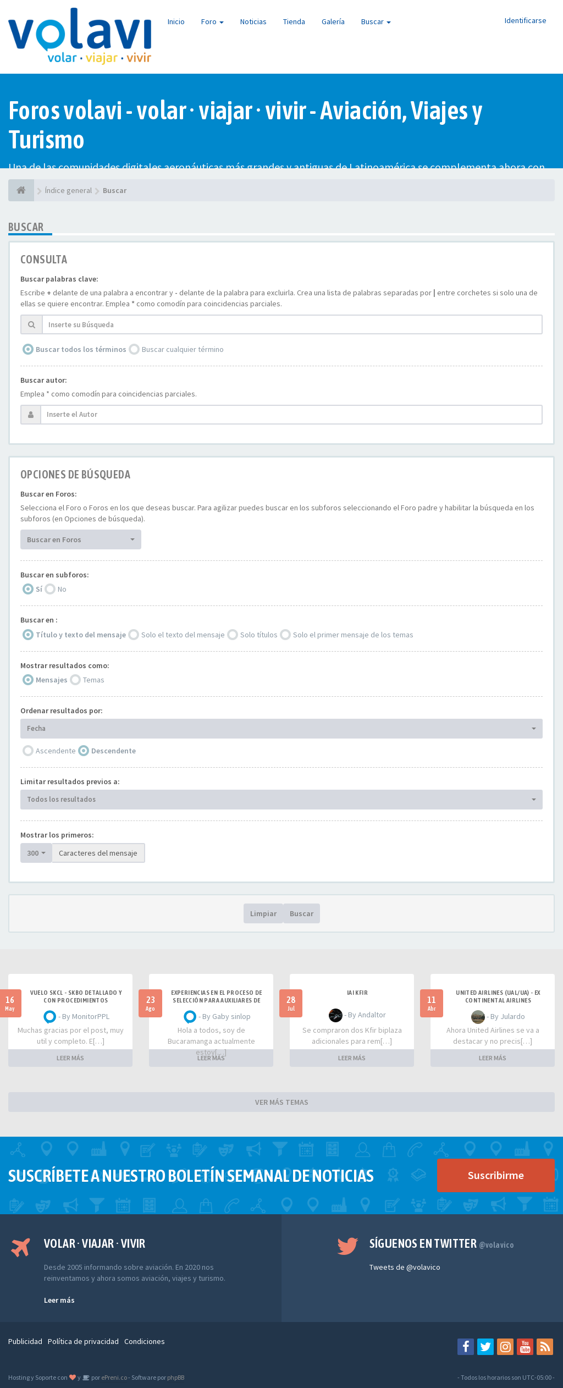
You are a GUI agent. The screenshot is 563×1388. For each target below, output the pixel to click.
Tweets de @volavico (404, 1267)
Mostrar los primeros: (57, 835)
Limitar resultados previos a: (70, 781)
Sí (39, 589)
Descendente (113, 751)
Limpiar (263, 913)
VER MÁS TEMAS (281, 1102)
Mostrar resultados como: (64, 665)
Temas (93, 680)
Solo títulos (259, 635)
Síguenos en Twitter (441, 1243)
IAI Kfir (357, 992)
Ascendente (56, 751)
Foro (212, 21)
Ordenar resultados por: (61, 710)
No (62, 589)
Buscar (376, 21)
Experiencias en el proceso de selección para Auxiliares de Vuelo (216, 1000)
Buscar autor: (43, 380)
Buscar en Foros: (48, 494)
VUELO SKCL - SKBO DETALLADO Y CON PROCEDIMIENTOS (76, 996)
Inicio (176, 21)
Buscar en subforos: (54, 575)
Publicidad (25, 1341)
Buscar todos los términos (81, 349)
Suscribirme (496, 1175)
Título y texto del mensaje (81, 635)
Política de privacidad (83, 1341)
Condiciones (144, 1341)
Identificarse (526, 20)
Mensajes (52, 680)
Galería (333, 21)
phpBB (175, 1377)
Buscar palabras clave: (59, 279)
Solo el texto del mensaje (183, 635)
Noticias (253, 21)
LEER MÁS (70, 1058)
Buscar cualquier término (183, 349)
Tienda (294, 21)
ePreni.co (113, 1377)
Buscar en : (39, 620)
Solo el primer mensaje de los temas (353, 635)
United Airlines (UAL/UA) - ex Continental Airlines (498, 996)
